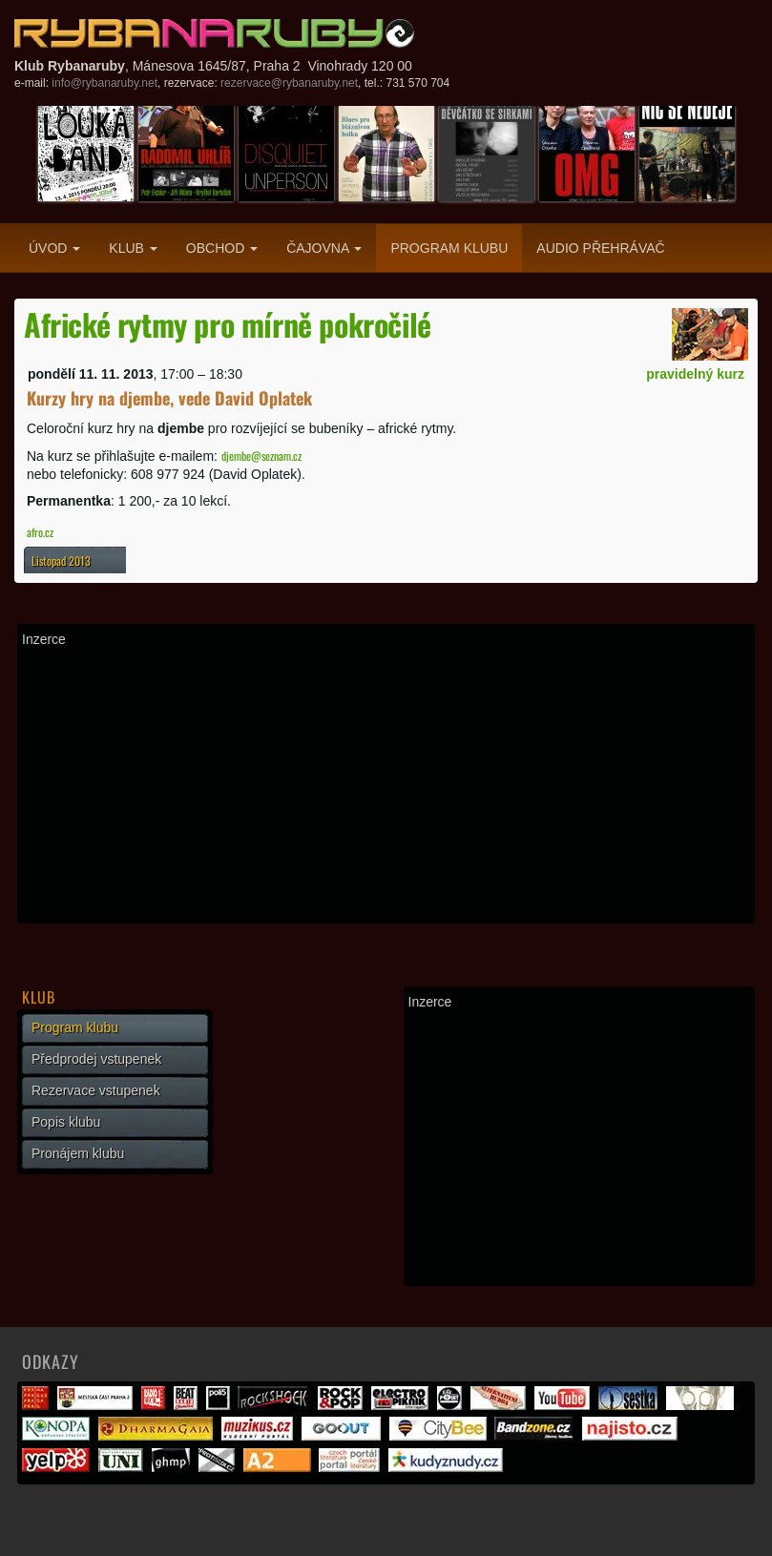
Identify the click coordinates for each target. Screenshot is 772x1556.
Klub (132, 248)
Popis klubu (65, 1122)
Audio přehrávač (600, 248)
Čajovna (324, 248)
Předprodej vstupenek (96, 1059)
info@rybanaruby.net (104, 83)
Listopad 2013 (61, 560)
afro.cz (40, 532)
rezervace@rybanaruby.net (289, 83)
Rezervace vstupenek (95, 1090)
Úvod (54, 248)
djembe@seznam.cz (261, 455)
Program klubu (449, 248)
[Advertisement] (386, 785)
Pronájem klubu (77, 1153)
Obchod (222, 248)
